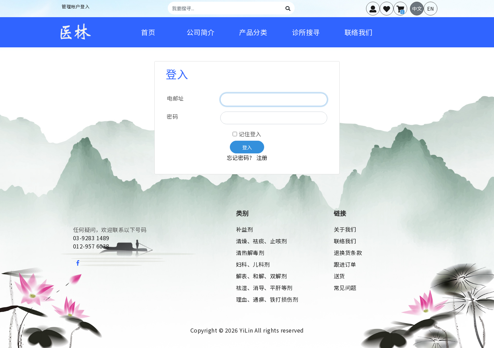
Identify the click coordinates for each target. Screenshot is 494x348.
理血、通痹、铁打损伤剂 (267, 299)
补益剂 (244, 229)
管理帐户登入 (76, 6)
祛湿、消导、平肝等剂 (264, 287)
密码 (172, 116)
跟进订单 (345, 264)
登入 (247, 147)
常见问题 (345, 287)
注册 (262, 157)
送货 (339, 276)
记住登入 (247, 134)
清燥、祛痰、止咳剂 (261, 241)
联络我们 (345, 241)
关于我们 (345, 229)
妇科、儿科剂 (253, 264)
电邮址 (175, 98)
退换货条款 (348, 252)
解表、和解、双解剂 (261, 276)
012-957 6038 (91, 246)
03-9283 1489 (91, 238)
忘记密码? (240, 157)
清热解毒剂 (250, 252)
